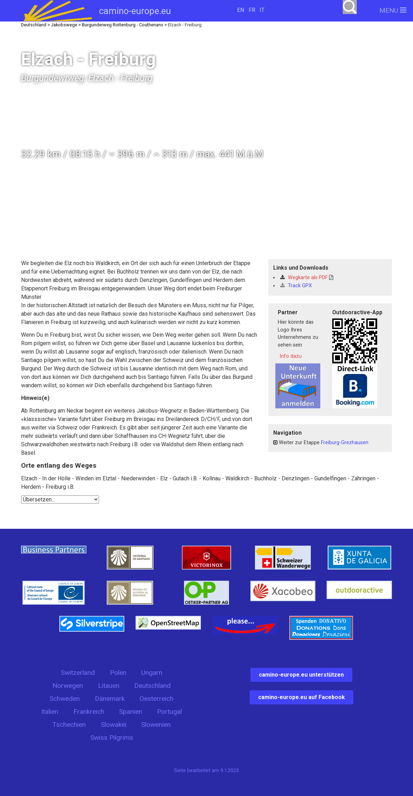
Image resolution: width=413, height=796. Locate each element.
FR (252, 10)
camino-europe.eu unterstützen (301, 674)
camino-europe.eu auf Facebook (301, 697)
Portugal (169, 712)
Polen (118, 673)
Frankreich (88, 712)
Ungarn (151, 673)
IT (262, 10)
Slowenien (156, 725)
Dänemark (110, 699)
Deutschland (152, 686)
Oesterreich (156, 699)
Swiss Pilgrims (111, 737)
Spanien (130, 712)
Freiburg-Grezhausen (344, 443)
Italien (49, 712)
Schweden (65, 699)
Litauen (108, 686)
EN (240, 10)
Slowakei (113, 725)
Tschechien (69, 725)
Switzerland (78, 673)
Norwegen (67, 686)
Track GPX (296, 286)
